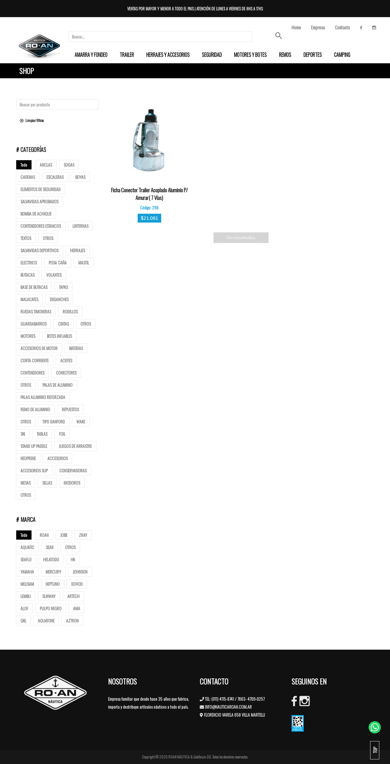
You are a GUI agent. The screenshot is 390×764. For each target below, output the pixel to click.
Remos (285, 54)
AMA (76, 608)
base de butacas (33, 287)
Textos (25, 238)
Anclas (46, 164)
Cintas (63, 323)
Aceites (66, 360)
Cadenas (27, 177)
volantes (53, 274)
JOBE (63, 535)
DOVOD (77, 584)
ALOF (24, 608)
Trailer (127, 54)
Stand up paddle (33, 446)
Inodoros (72, 482)
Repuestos (70, 409)
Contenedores (32, 372)
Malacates (29, 299)
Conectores (66, 372)
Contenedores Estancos (40, 226)
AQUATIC (27, 547)
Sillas (47, 482)
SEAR (50, 547)
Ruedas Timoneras (35, 311)
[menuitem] (91, 54)
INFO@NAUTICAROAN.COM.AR (228, 706)
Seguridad (212, 54)
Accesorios (57, 458)
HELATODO (51, 559)
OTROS (70, 547)
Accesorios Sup (34, 470)
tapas (63, 287)
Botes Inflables (59, 336)
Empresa (318, 27)
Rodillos (70, 311)
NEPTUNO (53, 584)
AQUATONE (46, 620)
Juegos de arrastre (75, 446)
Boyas (80, 177)
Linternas (80, 226)
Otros (48, 238)
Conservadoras (73, 470)
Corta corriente (34, 360)
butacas (27, 274)
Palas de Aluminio (57, 385)
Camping (342, 54)
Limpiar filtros (32, 120)
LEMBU (25, 596)
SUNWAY (49, 596)
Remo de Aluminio (35, 409)
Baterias (76, 348)
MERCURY (53, 571)
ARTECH (73, 596)
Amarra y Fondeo (91, 54)
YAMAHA (27, 571)
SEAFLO (26, 559)
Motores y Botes (250, 54)
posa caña (58, 262)
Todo (23, 164)
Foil (62, 433)
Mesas (25, 482)
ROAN (44, 535)
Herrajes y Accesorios (168, 54)
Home (296, 27)
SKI (22, 433)
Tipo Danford (54, 421)
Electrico (28, 262)
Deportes (312, 54)
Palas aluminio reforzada (42, 397)
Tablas (42, 433)
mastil (83, 262)
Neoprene (28, 458)
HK (73, 559)
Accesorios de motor (39, 348)
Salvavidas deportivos (39, 250)
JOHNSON (80, 571)
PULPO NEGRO (50, 608)
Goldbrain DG (202, 756)
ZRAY (83, 535)
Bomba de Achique (35, 213)
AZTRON (72, 620)
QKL (23, 620)
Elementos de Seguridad (40, 189)
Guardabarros (33, 323)
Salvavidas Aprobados (39, 201)
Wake (80, 421)
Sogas (69, 164)
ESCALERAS (55, 177)
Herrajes (77, 250)
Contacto (342, 27)
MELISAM (27, 584)
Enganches (59, 299)
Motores (27, 336)
